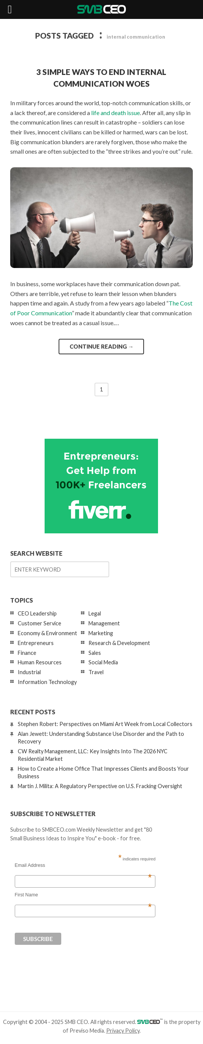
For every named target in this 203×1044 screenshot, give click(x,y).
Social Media (103, 662)
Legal (94, 613)
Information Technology (47, 682)
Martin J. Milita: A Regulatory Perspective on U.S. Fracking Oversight (100, 786)
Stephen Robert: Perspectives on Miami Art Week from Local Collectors (105, 724)
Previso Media (87, 1030)
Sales (94, 653)
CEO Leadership (37, 613)
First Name (83, 895)
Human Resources (40, 662)
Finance (27, 653)
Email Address (83, 865)
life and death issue (115, 112)
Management (104, 623)
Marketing (100, 633)
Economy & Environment (47, 633)
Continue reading (102, 346)
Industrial (29, 672)
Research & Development (119, 643)
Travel (96, 672)
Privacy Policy (122, 1030)
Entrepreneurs (36, 643)
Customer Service (39, 623)
